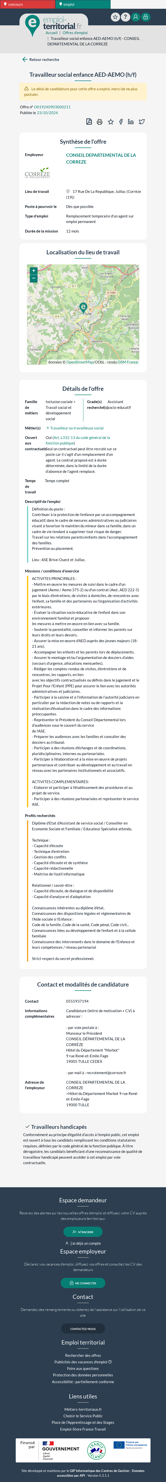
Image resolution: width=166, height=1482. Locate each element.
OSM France (128, 362)
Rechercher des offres (83, 1355)
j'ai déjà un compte (83, 1243)
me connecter (83, 1283)
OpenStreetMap (79, 362)
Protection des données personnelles (83, 1375)
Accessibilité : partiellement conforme (83, 1381)
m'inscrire (83, 1232)
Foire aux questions (83, 1368)
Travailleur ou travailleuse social (75, 428)
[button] (83, 309)
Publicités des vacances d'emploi (80, 1362)
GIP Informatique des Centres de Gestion (99, 1471)
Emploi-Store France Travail (83, 1429)
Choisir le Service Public (83, 1416)
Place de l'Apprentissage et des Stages (83, 1422)
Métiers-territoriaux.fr (83, 1409)
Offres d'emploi (75, 32)
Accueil (52, 32)
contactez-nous (83, 1328)
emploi (67, 4)
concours (13, 4)
